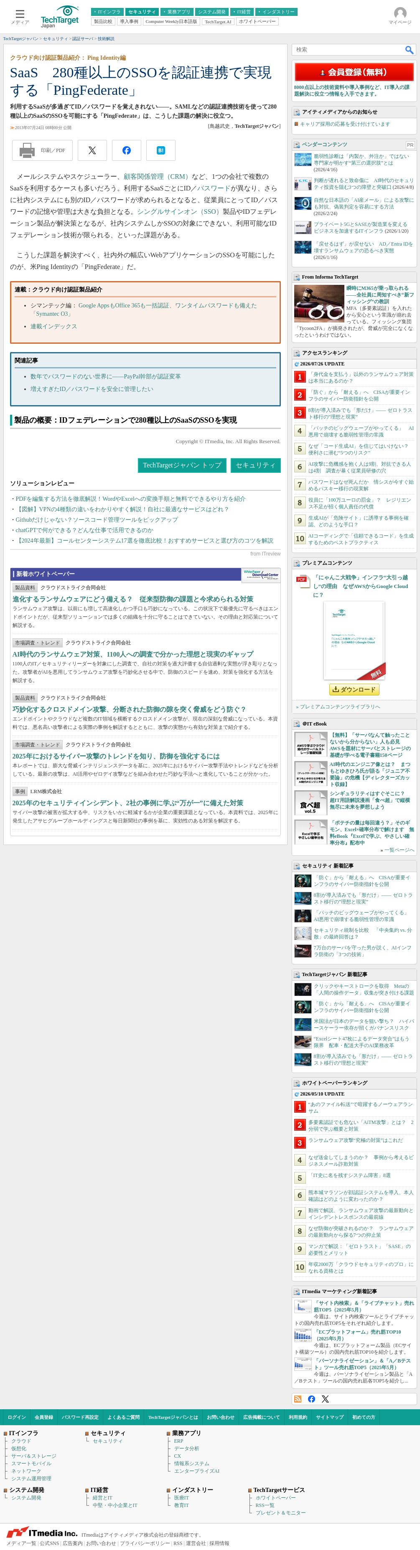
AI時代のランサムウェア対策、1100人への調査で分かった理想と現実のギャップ (133, 654)
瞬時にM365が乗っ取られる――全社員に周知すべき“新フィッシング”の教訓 (380, 294)
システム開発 (26, 1498)
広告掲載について (261, 1417)
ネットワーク (26, 1471)
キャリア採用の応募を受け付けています (345, 124)
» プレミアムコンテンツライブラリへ (338, 707)
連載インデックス (54, 326)
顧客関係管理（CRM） (158, 176)
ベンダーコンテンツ (324, 144)
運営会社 (196, 1543)
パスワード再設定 (80, 1417)
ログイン (17, 1417)
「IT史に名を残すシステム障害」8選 (349, 1175)
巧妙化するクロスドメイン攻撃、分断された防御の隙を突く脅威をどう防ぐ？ (130, 709)
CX (177, 1456)
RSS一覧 (265, 1505)
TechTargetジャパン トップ (182, 465)
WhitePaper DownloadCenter (261, 575)
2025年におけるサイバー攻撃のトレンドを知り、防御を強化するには (116, 756)
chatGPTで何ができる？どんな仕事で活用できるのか (85, 530)
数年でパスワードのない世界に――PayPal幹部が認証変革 (106, 376)
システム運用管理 (31, 1479)
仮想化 (18, 1448)
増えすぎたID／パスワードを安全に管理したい (92, 389)
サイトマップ (330, 1417)
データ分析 (186, 1448)
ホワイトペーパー (276, 1498)
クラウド (21, 1441)
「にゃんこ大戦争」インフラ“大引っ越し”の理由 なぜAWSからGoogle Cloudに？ (360, 586)
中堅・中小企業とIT (115, 1505)
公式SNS (49, 1543)
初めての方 (363, 1417)
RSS (297, 1399)
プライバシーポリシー (145, 1543)
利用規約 (298, 1417)
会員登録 (44, 1417)
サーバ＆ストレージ (33, 1456)
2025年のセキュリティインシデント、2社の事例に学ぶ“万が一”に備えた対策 (128, 803)
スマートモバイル (31, 1463)
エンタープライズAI (197, 1471)
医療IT (181, 1498)
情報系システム (191, 1463)
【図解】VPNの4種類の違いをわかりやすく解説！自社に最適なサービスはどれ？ (122, 509)
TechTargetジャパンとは (173, 1417)
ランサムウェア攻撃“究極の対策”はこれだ (355, 1140)
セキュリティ (256, 465)
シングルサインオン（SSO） (180, 211)
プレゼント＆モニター (281, 1513)
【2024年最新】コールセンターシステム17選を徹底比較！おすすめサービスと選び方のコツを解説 (144, 541)
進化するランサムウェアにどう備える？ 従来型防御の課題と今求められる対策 (133, 599)
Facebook (311, 1399)
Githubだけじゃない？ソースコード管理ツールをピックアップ (97, 520)
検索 (410, 50)
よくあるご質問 (123, 1417)
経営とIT (102, 1498)
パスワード (214, 188)
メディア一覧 (21, 1543)
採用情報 (219, 1543)
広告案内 (73, 1543)
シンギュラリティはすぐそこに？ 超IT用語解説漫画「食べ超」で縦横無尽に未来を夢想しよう (370, 800)
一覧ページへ (399, 850)
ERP (178, 1441)
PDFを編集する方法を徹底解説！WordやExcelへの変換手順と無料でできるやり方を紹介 (131, 499)
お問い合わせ (220, 1417)
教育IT (181, 1505)
